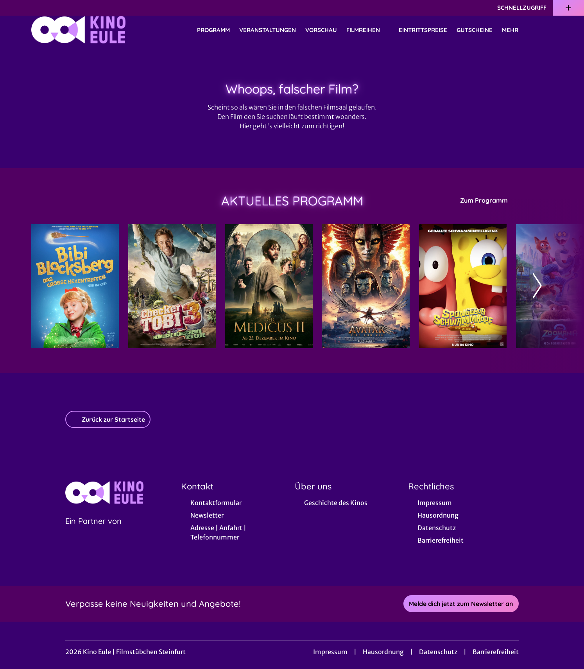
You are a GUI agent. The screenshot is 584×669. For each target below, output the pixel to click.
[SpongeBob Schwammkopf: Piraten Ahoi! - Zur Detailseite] (463, 286)
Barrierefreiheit (496, 652)
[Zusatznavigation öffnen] (568, 8)
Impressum (330, 652)
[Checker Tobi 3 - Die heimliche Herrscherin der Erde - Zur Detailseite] (172, 286)
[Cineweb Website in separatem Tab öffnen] (93, 530)
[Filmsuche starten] (545, 30)
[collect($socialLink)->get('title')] (14, 8)
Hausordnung (383, 652)
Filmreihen (367, 30)
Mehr (515, 30)
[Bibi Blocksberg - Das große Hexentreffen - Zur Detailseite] (75, 286)
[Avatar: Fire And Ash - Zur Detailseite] (366, 286)
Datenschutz (438, 652)
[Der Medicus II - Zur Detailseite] (269, 286)
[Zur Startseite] (86, 30)
